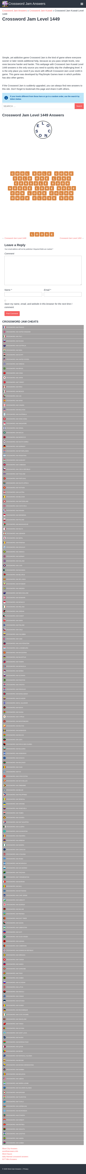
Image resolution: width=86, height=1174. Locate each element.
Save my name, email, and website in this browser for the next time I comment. (38, 305)
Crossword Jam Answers (26, 3)
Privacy (25, 1169)
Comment (9, 253)
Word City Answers (9, 1149)
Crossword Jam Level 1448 (15, 238)
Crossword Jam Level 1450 (71, 238)
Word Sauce (7, 1154)
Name (8, 290)
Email (47, 290)
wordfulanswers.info (10, 1151)
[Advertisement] (43, 38)
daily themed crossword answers (15, 1157)
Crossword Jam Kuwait (40, 10)
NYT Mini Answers (9, 1159)
